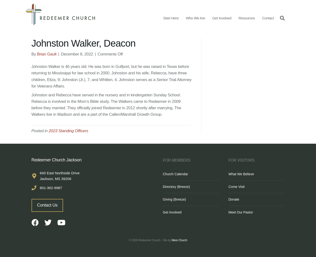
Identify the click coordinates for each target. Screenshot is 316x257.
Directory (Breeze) (176, 187)
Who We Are (195, 18)
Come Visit (237, 187)
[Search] (281, 18)
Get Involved (221, 18)
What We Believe (241, 174)
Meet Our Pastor (241, 212)
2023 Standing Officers (68, 131)
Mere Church (179, 240)
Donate (234, 199)
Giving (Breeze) (174, 199)
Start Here (171, 18)
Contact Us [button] (47, 205)
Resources (247, 18)
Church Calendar (175, 174)
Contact (268, 18)
